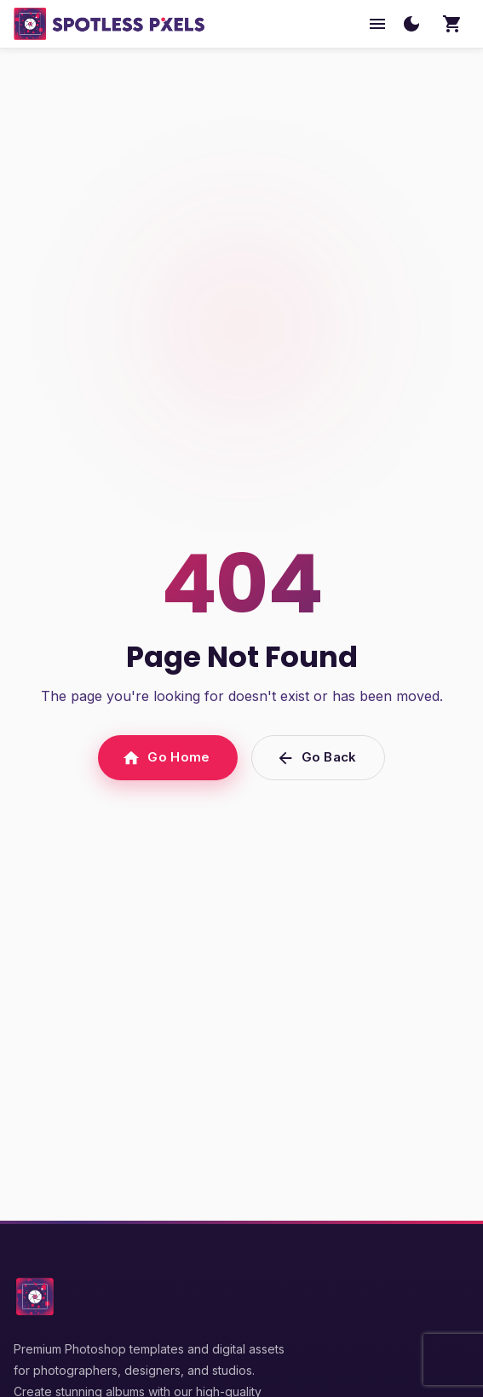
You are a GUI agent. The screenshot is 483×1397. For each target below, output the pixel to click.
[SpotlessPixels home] (109, 24)
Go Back (318, 757)
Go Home (167, 757)
